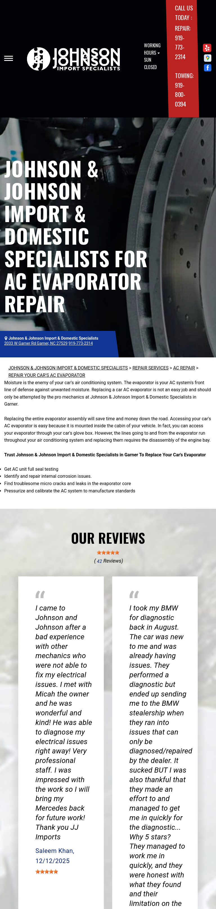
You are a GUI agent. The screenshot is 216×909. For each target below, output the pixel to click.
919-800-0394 (180, 94)
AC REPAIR (184, 368)
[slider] (108, 552)
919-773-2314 (180, 47)
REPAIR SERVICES (150, 368)
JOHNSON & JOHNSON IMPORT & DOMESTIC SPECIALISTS (68, 368)
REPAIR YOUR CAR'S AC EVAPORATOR (46, 375)
